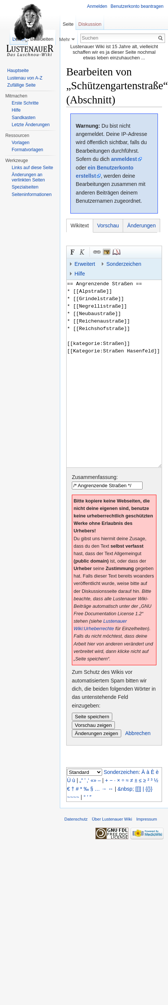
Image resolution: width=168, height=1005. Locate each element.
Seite (67, 24)
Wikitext (80, 225)
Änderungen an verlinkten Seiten (28, 177)
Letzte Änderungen (30, 124)
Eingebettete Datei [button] (107, 252)
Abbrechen (138, 733)
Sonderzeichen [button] (123, 264)
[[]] (138, 789)
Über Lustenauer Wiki (112, 819)
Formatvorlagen (27, 149)
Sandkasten (23, 117)
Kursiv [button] (82, 252)
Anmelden (97, 6)
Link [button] (97, 252)
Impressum (146, 819)
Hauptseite (17, 70)
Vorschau (108, 225)
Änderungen (141, 225)
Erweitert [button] (84, 264)
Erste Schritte (25, 103)
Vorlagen (20, 142)
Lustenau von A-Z (24, 78)
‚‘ (88, 780)
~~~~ (73, 797)
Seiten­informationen (32, 194)
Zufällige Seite (21, 85)
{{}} (149, 789)
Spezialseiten (25, 187)
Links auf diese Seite (32, 167)
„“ (81, 780)
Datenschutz (76, 819)
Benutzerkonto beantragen (137, 6)
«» (94, 780)
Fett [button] (72, 252)
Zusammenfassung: (95, 477)
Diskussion (89, 24)
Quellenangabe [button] (116, 252)
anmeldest (124, 159)
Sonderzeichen (121, 772)
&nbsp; (125, 789)
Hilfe (16, 110)
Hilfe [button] (79, 274)
